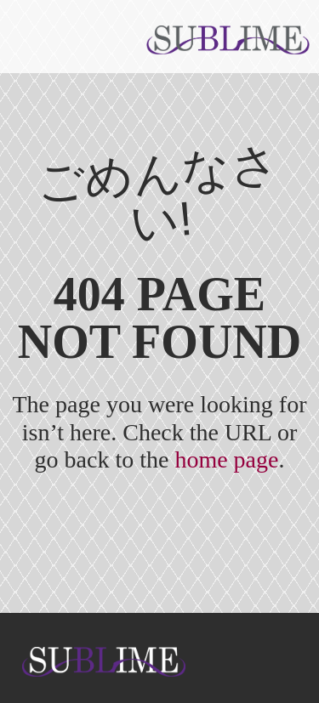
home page (226, 459)
